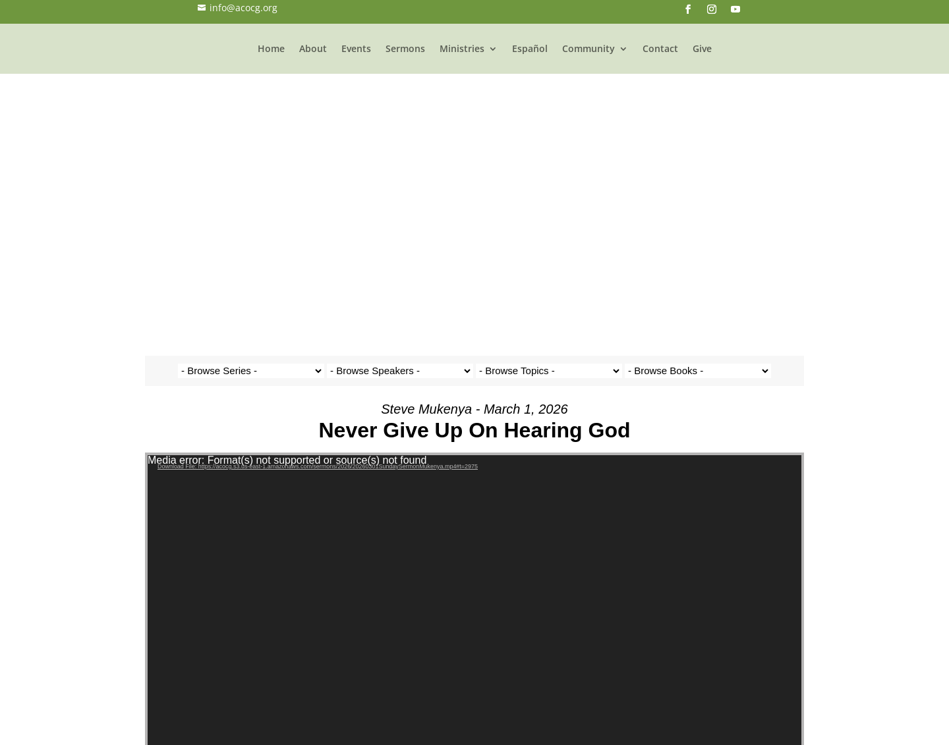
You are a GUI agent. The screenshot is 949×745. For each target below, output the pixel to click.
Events (382, 56)
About (339, 56)
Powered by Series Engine (755, 680)
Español (555, 56)
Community (614, 56)
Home (296, 56)
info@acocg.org (237, 7)
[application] (474, 372)
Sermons (431, 56)
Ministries (487, 56)
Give (727, 56)
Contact (686, 56)
